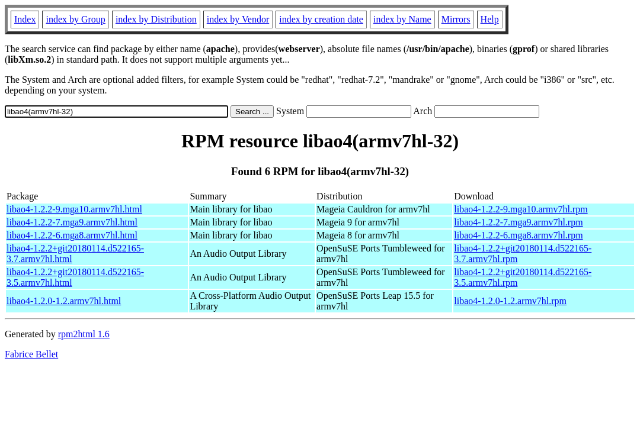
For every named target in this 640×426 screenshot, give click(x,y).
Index (25, 19)
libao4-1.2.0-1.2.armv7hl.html (64, 301)
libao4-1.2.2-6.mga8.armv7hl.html (72, 235)
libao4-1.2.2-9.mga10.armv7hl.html (74, 209)
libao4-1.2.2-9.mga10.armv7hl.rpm (520, 209)
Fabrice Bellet (31, 354)
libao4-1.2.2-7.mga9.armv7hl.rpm (518, 222)
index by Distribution (156, 19)
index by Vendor (238, 19)
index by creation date (321, 19)
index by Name (402, 19)
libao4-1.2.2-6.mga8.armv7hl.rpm (518, 235)
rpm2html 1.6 (84, 334)
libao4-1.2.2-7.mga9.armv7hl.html (72, 222)
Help (490, 19)
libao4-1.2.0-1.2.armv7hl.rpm (510, 301)
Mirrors (456, 19)
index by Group (75, 19)
